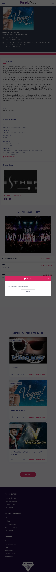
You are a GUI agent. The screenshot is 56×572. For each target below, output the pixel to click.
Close (28, 291)
